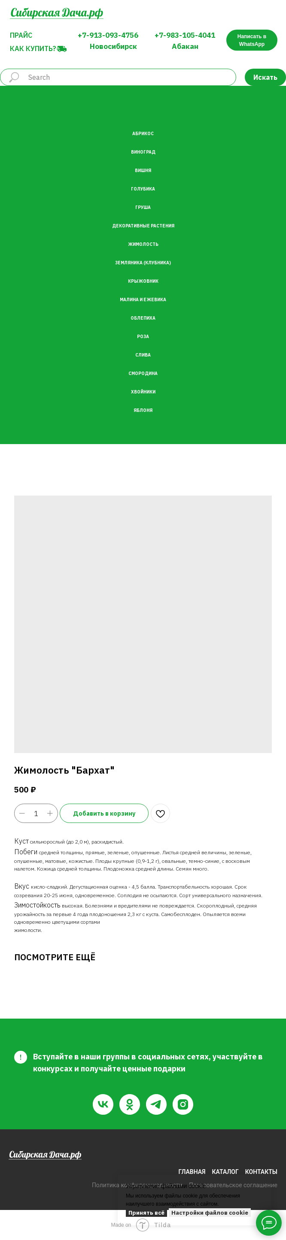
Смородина (143, 373)
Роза (143, 336)
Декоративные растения (143, 226)
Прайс (21, 35)
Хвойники (143, 392)
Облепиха (143, 318)
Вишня (143, 170)
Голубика (143, 189)
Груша (143, 207)
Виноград (143, 152)
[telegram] (156, 1104)
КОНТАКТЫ (261, 1171)
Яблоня (143, 410)
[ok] (129, 1104)
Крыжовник (143, 281)
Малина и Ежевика (143, 299)
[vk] (103, 1104)
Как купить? (33, 48)
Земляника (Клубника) (143, 263)
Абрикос (143, 133)
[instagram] (183, 1104)
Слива (143, 355)
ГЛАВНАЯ (191, 1171)
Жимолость (143, 244)
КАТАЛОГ (225, 1171)
